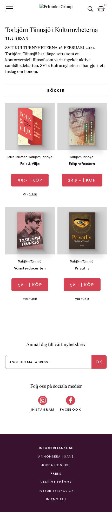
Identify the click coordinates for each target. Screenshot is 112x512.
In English (56, 499)
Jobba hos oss (56, 465)
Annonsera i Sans (56, 456)
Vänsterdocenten (30, 268)
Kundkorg (101, 8)
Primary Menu (9, 8)
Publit (33, 194)
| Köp (30, 180)
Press (56, 474)
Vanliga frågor (56, 482)
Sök (90, 8)
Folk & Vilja (30, 163)
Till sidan (17, 38)
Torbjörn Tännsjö (40, 157)
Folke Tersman (17, 157)
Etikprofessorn (82, 163)
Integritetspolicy (56, 491)
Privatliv (82, 268)
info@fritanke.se (56, 448)
